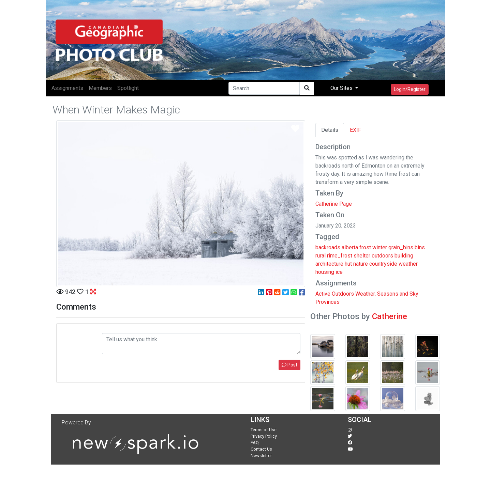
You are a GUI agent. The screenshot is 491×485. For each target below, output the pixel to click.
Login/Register (410, 89)
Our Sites (342, 88)
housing (324, 272)
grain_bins (400, 247)
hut (348, 264)
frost (365, 247)
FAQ (255, 442)
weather (408, 264)
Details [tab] (329, 130)
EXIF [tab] (355, 130)
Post (289, 364)
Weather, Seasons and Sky (386, 294)
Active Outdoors (334, 294)
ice (339, 272)
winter (379, 247)
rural (320, 255)
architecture (329, 264)
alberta (350, 247)
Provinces (327, 302)
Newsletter (261, 455)
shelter (362, 255)
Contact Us (261, 449)
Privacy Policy (264, 436)
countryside (383, 264)
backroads (327, 247)
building (404, 255)
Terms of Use (264, 429)
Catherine (389, 316)
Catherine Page (333, 204)
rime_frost (339, 255)
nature (360, 264)
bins (420, 247)
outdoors (382, 255)
